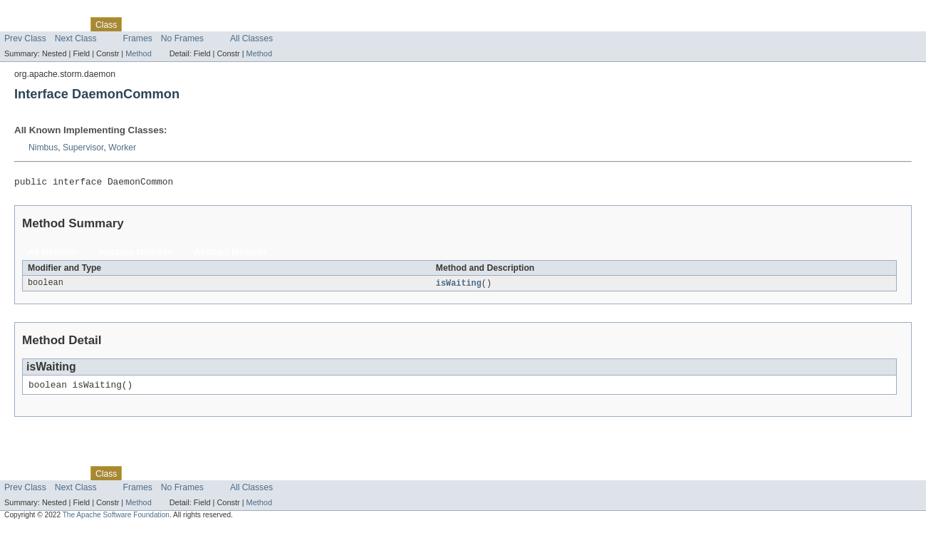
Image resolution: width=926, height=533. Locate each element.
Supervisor (83, 147)
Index (243, 24)
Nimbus (43, 147)
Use (137, 24)
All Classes (251, 38)
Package (66, 24)
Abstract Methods (231, 254)
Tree (163, 24)
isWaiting (459, 285)
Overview (22, 24)
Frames (137, 38)
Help (272, 24)
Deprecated (202, 24)
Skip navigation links (39, 12)
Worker (122, 147)
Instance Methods (135, 254)
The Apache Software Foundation (116, 520)
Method (138, 53)
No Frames (182, 38)
